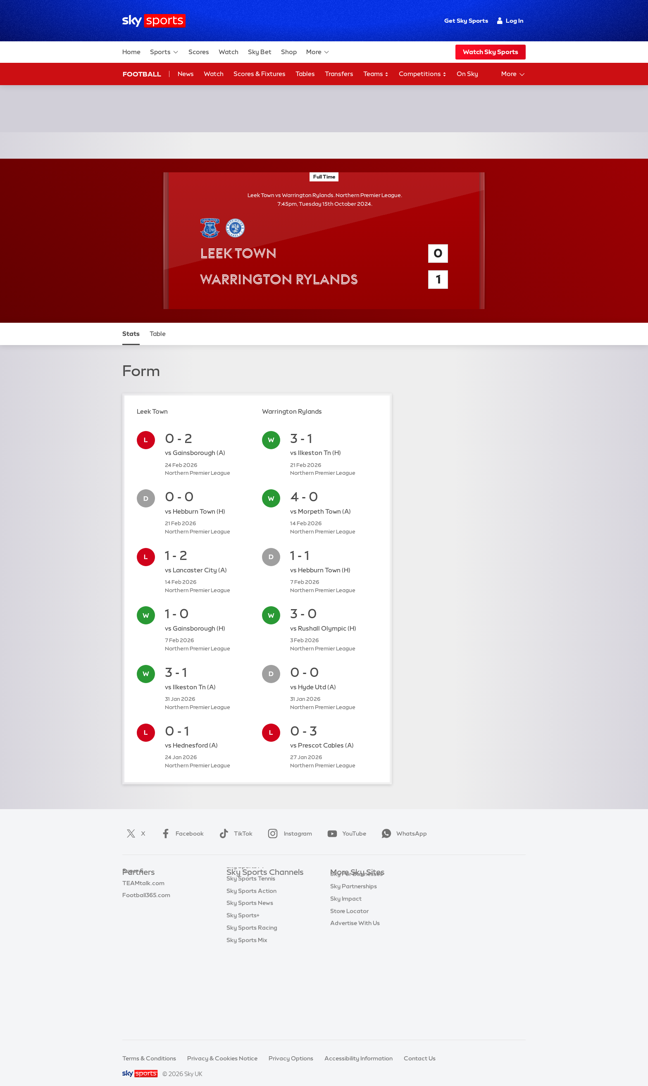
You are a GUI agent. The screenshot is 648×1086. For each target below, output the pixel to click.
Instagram (288, 823)
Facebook (180, 823)
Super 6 (132, 888)
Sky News (343, 888)
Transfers (339, 74)
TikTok (234, 823)
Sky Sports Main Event (257, 875)
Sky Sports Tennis (250, 949)
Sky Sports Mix (246, 1011)
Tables (305, 74)
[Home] (154, 21)
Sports (164, 52)
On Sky (467, 74)
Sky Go (340, 900)
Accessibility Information (358, 1048)
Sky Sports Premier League (263, 888)
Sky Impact (346, 949)
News (186, 74)
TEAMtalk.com (143, 900)
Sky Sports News (249, 973)
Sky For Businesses (356, 924)
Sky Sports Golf (248, 924)
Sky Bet (260, 52)
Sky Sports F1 (245, 937)
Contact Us (420, 1048)
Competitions (423, 74)
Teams (376, 74)
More (318, 52)
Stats (131, 324)
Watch (228, 52)
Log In (510, 20)
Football (142, 74)
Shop (289, 52)
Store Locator (349, 962)
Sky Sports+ (243, 986)
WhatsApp (402, 823)
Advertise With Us (355, 973)
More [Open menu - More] (513, 74)
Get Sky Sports (466, 21)
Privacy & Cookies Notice (222, 1048)
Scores (198, 52)
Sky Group (344, 912)
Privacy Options (291, 1048)
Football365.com (146, 912)
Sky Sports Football (253, 900)
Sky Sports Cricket (252, 912)
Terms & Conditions (149, 1048)
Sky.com (342, 875)
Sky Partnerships (353, 937)
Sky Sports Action (251, 962)
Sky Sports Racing (251, 998)
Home (131, 52)
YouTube (345, 823)
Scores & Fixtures (259, 74)
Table (158, 324)
